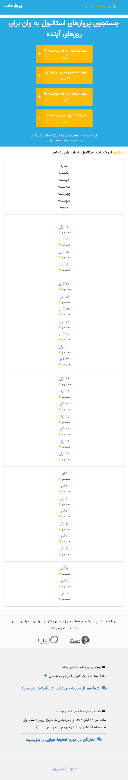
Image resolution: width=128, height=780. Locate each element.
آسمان (68, 711)
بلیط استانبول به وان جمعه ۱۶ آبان (61, 118)
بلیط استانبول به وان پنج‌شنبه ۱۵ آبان (61, 97)
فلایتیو (73, 667)
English (72, 769)
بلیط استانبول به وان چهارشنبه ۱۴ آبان (61, 75)
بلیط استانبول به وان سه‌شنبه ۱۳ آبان (61, 54)
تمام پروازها (57, 769)
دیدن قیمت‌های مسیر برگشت (64, 140)
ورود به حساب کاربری (101, 6)
